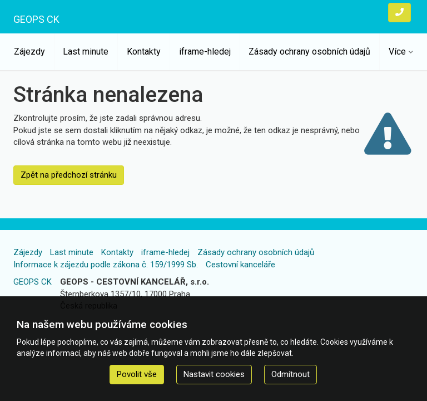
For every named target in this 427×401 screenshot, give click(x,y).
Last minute (85, 51)
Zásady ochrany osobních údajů (309, 51)
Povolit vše (137, 374)
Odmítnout (290, 374)
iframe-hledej (205, 51)
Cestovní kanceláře (240, 265)
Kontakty (144, 51)
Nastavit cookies (214, 374)
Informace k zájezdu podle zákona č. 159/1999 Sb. (105, 265)
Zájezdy (29, 51)
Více (397, 51)
